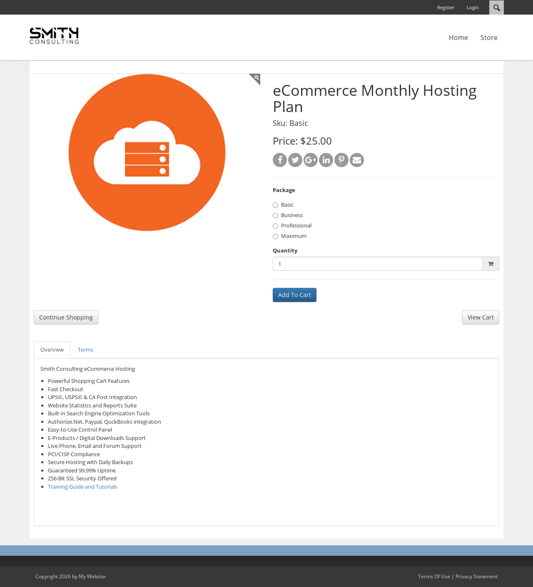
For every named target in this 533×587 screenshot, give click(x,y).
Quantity (285, 250)
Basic (283, 204)
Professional (292, 225)
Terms (85, 349)
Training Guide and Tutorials (82, 486)
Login (473, 7)
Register (445, 7)
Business (288, 215)
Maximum (289, 236)
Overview (52, 349)
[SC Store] (54, 35)
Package (284, 190)
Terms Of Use (434, 576)
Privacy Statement (477, 576)
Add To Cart (294, 295)
